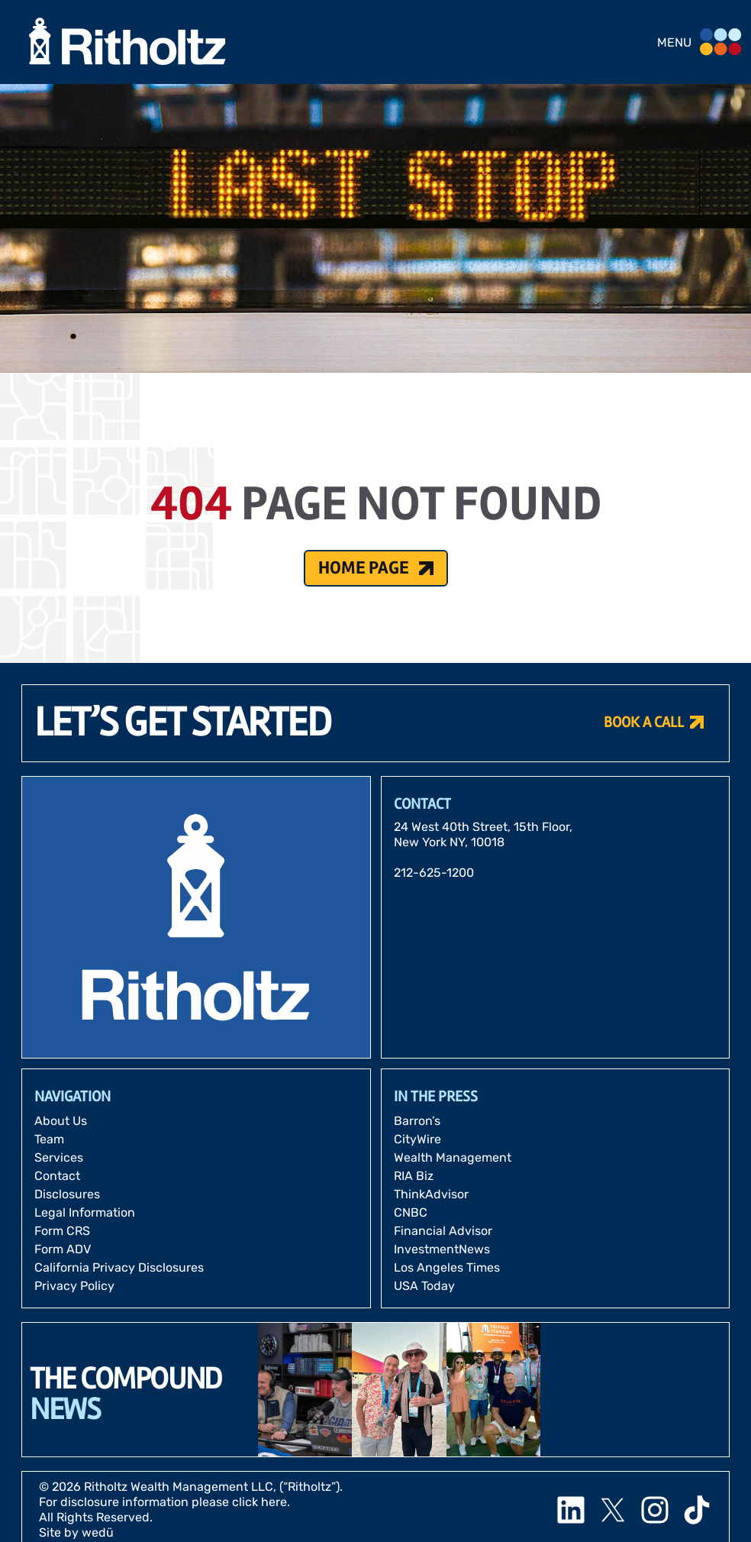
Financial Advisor (443, 1231)
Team (49, 1139)
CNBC (410, 1212)
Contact (57, 1176)
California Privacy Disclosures (119, 1267)
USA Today (424, 1286)
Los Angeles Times (447, 1267)
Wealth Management (452, 1157)
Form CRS (62, 1231)
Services (58, 1157)
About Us (60, 1121)
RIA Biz (414, 1176)
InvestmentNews (442, 1249)
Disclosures (67, 1194)
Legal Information (84, 1212)
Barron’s (417, 1121)
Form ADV (62, 1249)
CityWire (417, 1139)
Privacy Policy (74, 1286)
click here (259, 1502)
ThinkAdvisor (431, 1194)
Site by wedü (76, 1532)
